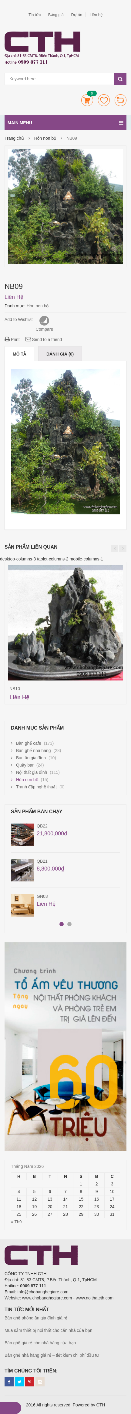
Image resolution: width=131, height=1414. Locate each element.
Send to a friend (43, 339)
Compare (120, 100)
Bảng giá (56, 14)
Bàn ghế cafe (28, 743)
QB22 (42, 826)
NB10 (14, 688)
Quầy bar (25, 765)
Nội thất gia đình (31, 772)
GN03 (42, 896)
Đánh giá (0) (60, 354)
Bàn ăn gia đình (31, 757)
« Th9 (16, 1221)
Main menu (65, 122)
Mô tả (19, 354)
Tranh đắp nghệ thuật (36, 786)
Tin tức (35, 14)
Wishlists (104, 100)
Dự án (76, 14)
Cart (87, 100)
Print (12, 339)
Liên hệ (96, 14)
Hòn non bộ (45, 138)
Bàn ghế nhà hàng (33, 750)
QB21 (42, 861)
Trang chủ (14, 138)
